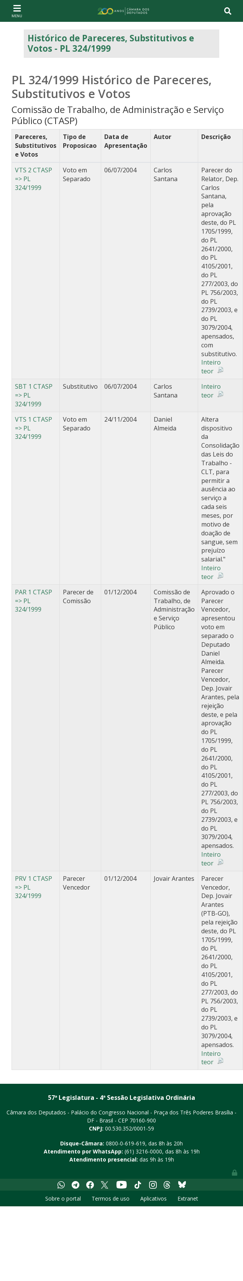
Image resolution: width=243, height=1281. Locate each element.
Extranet (187, 1198)
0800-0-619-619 (125, 1143)
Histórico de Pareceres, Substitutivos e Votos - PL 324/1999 (111, 43)
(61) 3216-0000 (143, 1151)
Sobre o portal (63, 1198)
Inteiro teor (211, 366)
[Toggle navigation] (17, 10)
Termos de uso (111, 1198)
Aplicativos (153, 1198)
